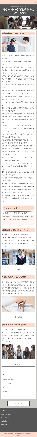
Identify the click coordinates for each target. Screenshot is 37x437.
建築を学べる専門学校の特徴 (16, 213)
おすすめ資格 (7, 383)
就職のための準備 (8, 379)
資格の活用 (6, 391)
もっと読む (18, 269)
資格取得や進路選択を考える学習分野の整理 (18, 11)
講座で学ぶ (6, 387)
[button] (18, 2)
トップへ (18, 403)
